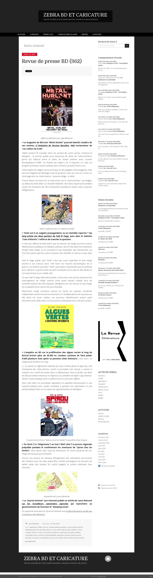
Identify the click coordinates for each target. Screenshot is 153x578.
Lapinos (101, 181)
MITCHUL (101, 419)
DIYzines (101, 413)
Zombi (100, 106)
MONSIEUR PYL (103, 387)
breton (64, 530)
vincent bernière (50, 535)
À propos (34, 34)
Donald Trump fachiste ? (108, 282)
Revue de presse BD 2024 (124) (110, 270)
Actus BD (97, 34)
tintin (65, 538)
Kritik (85, 34)
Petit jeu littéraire (114, 143)
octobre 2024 (102, 440)
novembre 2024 (103, 437)
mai (37, 530)
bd (37, 527)
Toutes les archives (108, 466)
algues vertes (56, 530)
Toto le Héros (103, 119)
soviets (40, 532)
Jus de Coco (112, 168)
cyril (100, 92)
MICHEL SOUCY (103, 390)
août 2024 (101, 446)
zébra (40, 527)
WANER (100, 395)
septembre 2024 (104, 443)
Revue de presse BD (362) (52, 61)
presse (80, 527)
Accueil (21, 34)
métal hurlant (39, 535)
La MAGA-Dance (104, 295)
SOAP (100, 393)
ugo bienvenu (44, 538)
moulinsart (47, 532)
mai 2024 (101, 454)
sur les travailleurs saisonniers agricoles (45, 503)
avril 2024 (101, 457)
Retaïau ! (101, 260)
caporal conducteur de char (109, 78)
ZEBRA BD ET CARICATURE (75, 15)
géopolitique (73, 538)
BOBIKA (100, 398)
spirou (34, 532)
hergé (61, 538)
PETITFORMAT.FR (103, 422)
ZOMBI (100, 379)
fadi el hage (54, 538)
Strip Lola (48, 34)
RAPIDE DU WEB (103, 416)
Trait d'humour (113, 106)
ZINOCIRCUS (102, 381)
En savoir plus (102, 576)
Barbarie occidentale (107, 80)
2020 (40, 530)
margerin (60, 535)
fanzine (51, 527)
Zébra (100, 63)
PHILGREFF (101, 384)
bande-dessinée (60, 527)
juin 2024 (101, 451)
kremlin (55, 532)
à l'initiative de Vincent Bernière (52, 145)
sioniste (81, 538)
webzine (32, 527)
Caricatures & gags (67, 34)
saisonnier (29, 535)
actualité (69, 527)
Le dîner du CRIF (105, 239)
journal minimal (75, 532)
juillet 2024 (101, 448)
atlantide (35, 538)
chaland (67, 535)
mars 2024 (101, 460)
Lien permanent (32, 524)
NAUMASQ (101, 376)
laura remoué (64, 532)
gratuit (45, 527)
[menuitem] (23, 34)
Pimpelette (102, 156)
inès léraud (47, 530)
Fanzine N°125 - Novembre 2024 (111, 218)
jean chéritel (72, 530)
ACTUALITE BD (55, 524)
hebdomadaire (30, 530)
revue (76, 527)
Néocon (101, 249)
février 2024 (102, 462)
